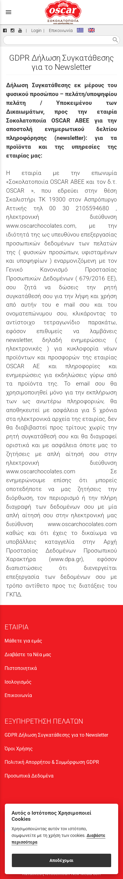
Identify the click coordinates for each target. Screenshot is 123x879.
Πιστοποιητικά (21, 668)
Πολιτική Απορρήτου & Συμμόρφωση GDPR (52, 762)
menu (8, 12)
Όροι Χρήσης (19, 749)
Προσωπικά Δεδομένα (29, 776)
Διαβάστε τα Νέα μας (28, 654)
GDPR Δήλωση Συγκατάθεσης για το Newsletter (56, 735)
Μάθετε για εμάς (23, 641)
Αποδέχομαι (61, 860)
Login (35, 30)
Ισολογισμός (18, 682)
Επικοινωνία (60, 30)
